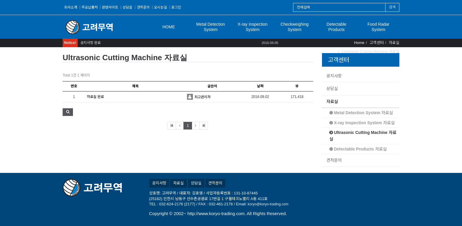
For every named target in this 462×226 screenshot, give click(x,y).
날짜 (260, 86)
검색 (392, 7)
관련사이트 (110, 7)
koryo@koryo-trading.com (268, 204)
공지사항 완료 (90, 43)
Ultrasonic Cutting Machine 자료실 (362, 135)
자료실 (332, 101)
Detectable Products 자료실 (358, 149)
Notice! (70, 43)
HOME (168, 26)
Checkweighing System (295, 27)
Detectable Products (336, 27)
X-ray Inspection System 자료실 (362, 122)
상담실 (127, 7)
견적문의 (143, 7)
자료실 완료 (95, 97)
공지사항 (334, 75)
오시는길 (160, 7)
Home (359, 42)
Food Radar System (378, 27)
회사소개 (70, 7)
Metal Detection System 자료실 (361, 112)
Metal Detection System (210, 27)
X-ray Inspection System (252, 27)
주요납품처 (90, 7)
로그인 (176, 7)
